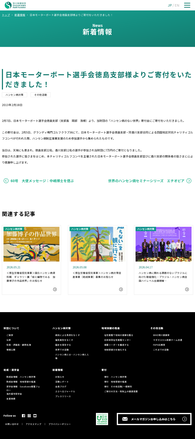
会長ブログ (61, 386)
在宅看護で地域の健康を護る (118, 335)
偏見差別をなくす (64, 339)
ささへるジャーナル (65, 391)
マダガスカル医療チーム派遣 (167, 339)
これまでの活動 (161, 349)
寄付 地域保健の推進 (115, 381)
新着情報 (57, 370)
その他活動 (40, 94)
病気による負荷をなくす (67, 335)
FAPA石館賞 (159, 344)
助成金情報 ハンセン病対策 (21, 376)
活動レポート (62, 381)
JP (170, 5)
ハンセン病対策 (14, 94)
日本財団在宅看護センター (117, 339)
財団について (11, 328)
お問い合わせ (12, 423)
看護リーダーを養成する (116, 344)
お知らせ (59, 376)
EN (177, 5)
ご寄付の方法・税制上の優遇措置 (121, 391)
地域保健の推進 (110, 328)
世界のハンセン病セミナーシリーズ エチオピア (146, 180)
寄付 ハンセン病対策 (115, 376)
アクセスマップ (33, 423)
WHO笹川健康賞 (161, 335)
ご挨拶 (9, 335)
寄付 (104, 370)
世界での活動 (62, 349)
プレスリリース (63, 396)
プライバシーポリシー (59, 423)
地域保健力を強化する (115, 349)
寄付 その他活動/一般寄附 (118, 386)
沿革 (8, 339)
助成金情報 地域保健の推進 (21, 381)
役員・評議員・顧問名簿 (18, 344)
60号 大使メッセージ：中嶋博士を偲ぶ (42, 180)
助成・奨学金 (11, 370)
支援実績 (10, 398)
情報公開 (10, 349)
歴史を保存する (63, 344)
